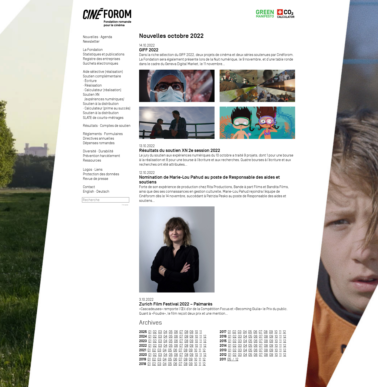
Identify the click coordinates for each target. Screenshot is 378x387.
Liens (98, 169)
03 (160, 332)
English (88, 191)
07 (181, 332)
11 (200, 332)
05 (171, 332)
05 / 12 (232, 359)
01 (149, 332)
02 (155, 332)
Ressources (92, 160)
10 (196, 332)
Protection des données (101, 174)
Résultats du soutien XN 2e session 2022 (179, 150)
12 (204, 336)
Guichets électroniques (100, 63)
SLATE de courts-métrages (103, 117)
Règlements (92, 134)
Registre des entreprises (101, 59)
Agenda (106, 37)
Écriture (91, 81)
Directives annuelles (98, 138)
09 (191, 332)
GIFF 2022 (148, 50)
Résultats (90, 125)
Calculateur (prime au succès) (107, 108)
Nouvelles (90, 37)
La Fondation (93, 50)
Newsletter (91, 41)
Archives (150, 322)
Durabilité (106, 151)
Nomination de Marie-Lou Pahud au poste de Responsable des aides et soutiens (209, 179)
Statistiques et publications (103, 54)
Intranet (125, 205)
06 (176, 332)
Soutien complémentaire (102, 76)
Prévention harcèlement (101, 156)
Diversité (89, 151)
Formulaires (113, 134)
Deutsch (102, 191)
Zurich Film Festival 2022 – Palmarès (175, 304)
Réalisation (93, 85)
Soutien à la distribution (101, 104)
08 (186, 332)
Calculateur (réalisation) (103, 90)
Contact (89, 187)
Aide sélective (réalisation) (103, 71)
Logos (87, 169)
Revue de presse (95, 179)
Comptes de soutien (115, 125)
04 (165, 332)
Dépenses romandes (99, 143)
